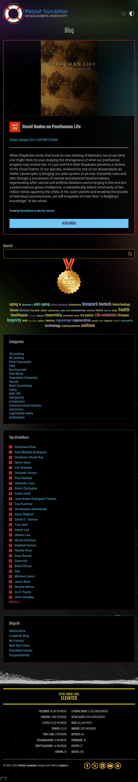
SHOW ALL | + (15, 602)
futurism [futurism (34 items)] (107, 311)
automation (17, 417)
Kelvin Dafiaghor (26, 488)
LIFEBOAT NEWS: (79, 711)
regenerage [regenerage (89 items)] (64, 321)
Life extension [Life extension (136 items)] (105, 315)
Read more (69, 223)
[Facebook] (87, 765)
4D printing (16, 358)
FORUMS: (59, 752)
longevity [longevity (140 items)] (14, 320)
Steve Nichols (26, 211)
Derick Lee (22, 530)
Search (130, 253)
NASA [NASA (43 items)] (24, 321)
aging (13, 389)
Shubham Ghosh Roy (29, 457)
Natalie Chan (23, 550)
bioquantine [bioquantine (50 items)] (75, 304)
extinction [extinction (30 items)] (91, 311)
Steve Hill (21, 561)
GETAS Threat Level (69, 697)
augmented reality (21, 413)
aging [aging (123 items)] (13, 304)
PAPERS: (75, 746)
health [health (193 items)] (124, 310)
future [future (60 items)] (99, 310)
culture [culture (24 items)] (63, 311)
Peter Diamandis (20, 362)
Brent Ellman (23, 566)
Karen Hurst (23, 493)
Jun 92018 (15, 127)
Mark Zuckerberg (20, 385)
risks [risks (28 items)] (101, 321)
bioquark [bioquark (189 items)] (90, 304)
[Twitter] (95, 765)
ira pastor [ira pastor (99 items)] (87, 315)
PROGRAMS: (77, 740)
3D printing (16, 354)
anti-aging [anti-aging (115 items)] (42, 304)
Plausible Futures (20, 650)
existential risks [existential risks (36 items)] (78, 310)
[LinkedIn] (102, 765)
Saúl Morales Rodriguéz (31, 452)
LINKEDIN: (45, 717)
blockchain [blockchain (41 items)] (24, 310)
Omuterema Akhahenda (31, 509)
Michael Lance (24, 576)
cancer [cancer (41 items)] (43, 310)
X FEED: (45, 723)
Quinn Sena (22, 462)
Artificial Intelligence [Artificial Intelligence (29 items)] (59, 305)
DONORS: (56, 728)
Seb (17, 571)
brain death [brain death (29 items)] (35, 311)
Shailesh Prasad (26, 473)
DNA (12, 366)
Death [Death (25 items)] (68, 311)
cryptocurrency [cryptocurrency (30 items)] (54, 311)
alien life (40, 211)
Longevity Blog (19, 636)
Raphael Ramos (25, 545)
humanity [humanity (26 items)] (32, 316)
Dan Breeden (23, 467)
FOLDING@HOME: (45, 740)
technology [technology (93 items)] (53, 326)
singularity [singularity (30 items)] (108, 321)
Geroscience (17, 631)
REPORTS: (76, 734)
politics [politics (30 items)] (41, 321)
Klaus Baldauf (24, 514)
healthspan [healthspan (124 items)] (19, 315)
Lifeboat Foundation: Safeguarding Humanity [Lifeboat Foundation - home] (59, 13)
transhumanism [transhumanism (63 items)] (71, 326)
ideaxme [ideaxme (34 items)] (40, 316)
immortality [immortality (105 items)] (53, 315)
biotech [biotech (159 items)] (105, 304)
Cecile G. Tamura (26, 519)
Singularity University (23, 377)
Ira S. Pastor (23, 592)
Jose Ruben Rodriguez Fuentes (35, 499)
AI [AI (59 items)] (20, 305)
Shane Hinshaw (25, 540)
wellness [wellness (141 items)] (88, 325)
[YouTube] (110, 765)
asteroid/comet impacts (25, 405)
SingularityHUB (19, 655)
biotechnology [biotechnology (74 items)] (121, 305)
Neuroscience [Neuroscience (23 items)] (32, 321)
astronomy (16, 409)
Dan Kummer (23, 504)
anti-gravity (16, 397)
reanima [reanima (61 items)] (50, 321)
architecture (17, 401)
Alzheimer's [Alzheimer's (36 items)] (27, 305)
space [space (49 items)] (116, 320)
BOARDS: (75, 728)
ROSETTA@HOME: (44, 746)
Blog (69, 30)
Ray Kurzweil (17, 369)
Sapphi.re (63, 766)
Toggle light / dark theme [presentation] (131, 13)
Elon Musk (16, 373)
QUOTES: (75, 752)
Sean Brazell (23, 556)
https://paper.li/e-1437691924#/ (34, 140)
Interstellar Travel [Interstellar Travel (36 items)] (71, 316)
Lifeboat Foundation (27, 766)
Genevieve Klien (25, 447)
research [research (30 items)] (95, 321)
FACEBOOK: (44, 711)
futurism (50, 211)
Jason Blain (23, 581)
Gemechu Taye (25, 483)
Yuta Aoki (21, 525)
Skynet (13, 381)
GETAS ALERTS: (78, 717)
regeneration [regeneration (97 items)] (82, 320)
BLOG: (74, 723)
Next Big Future (19, 645)
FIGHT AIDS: (49, 734)
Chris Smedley (24, 597)
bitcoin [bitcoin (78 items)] (14, 310)
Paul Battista (23, 478)
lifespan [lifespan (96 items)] (123, 315)
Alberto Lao (22, 535)
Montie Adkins (24, 587)
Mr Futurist (16, 641)
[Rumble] (118, 765)
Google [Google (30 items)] (114, 311)
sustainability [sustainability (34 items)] (127, 321)
